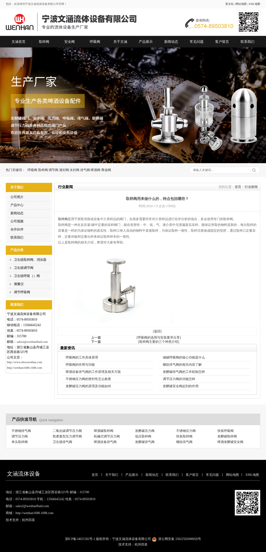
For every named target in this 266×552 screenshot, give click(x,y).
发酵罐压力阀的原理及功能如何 (88, 386)
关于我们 (111, 475)
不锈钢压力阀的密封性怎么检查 (88, 379)
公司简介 (16, 197)
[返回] (157, 331)
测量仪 (19, 284)
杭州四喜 (141, 544)
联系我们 (247, 42)
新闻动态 (171, 42)
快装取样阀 (184, 436)
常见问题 (197, 42)
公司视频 (16, 221)
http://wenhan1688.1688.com (24, 367)
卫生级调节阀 (23, 268)
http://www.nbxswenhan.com (24, 362)
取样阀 (44, 42)
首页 (238, 187)
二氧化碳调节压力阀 (67, 431)
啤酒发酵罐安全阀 (230, 442)
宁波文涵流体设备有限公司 (131, 539)
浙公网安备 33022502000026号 (179, 539)
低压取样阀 (143, 436)
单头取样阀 (20, 442)
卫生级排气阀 (62, 442)
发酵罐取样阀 (227, 436)
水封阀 (74, 170)
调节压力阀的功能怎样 (179, 379)
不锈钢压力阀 (186, 431)
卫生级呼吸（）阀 (27, 276)
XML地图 (254, 4)
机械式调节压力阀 (107, 436)
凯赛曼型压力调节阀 (67, 436)
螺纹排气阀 (184, 442)
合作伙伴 (16, 229)
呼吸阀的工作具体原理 (82, 357)
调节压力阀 (20, 436)
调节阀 (53, 170)
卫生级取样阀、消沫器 (30, 260)
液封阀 (64, 170)
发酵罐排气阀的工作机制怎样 (184, 372)
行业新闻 (251, 187)
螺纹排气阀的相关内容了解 (182, 364)
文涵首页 (18, 42)
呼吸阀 (95, 42)
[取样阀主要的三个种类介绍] (158, 341)
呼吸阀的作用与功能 (80, 364)
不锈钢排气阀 (21, 431)
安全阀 (69, 42)
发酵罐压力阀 (145, 431)
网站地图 (241, 4)
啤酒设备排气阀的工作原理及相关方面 (93, 372)
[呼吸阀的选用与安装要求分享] (158, 337)
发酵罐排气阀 (145, 442)
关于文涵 (120, 42)
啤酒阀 (95, 170)
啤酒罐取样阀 (103, 431)
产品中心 (16, 205)
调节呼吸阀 (22, 292)
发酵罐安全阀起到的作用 (180, 386)
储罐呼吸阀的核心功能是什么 (184, 357)
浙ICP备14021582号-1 (80, 539)
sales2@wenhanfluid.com (32, 341)
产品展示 (146, 42)
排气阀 (85, 170)
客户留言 (222, 42)
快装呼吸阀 (225, 431)
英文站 (229, 4)
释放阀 (106, 170)
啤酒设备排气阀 (105, 442)
